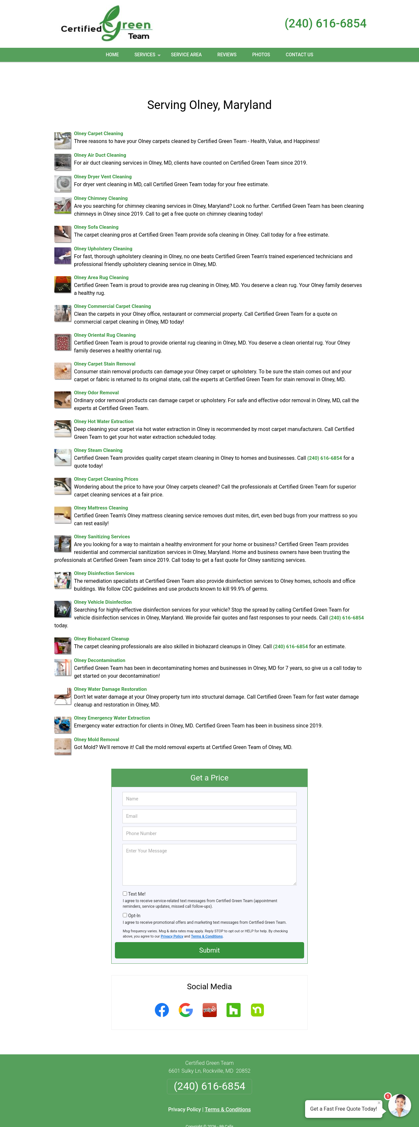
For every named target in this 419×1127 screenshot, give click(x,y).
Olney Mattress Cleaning (101, 487)
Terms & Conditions (207, 915)
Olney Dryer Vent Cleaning (103, 155)
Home (112, 54)
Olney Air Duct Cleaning (100, 134)
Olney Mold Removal (96, 718)
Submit (209, 929)
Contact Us (299, 54)
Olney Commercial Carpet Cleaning (112, 285)
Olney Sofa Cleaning (96, 206)
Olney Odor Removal (96, 371)
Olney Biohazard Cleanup (101, 617)
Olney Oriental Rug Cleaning (105, 314)
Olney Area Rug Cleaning (101, 256)
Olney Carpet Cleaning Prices (106, 458)
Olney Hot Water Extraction (103, 400)
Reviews (226, 54)
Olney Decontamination (99, 639)
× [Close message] (379, 1103)
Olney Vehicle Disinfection (103, 581)
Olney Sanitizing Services (102, 515)
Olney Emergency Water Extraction (112, 697)
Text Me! (136, 872)
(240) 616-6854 (325, 23)
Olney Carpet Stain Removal (105, 343)
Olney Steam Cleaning (98, 429)
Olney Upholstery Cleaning (103, 227)
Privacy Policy (172, 915)
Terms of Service (257, 1113)
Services (148, 57)
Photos (261, 54)
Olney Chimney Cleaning (101, 177)
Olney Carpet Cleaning (98, 112)
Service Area (186, 54)
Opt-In (134, 894)
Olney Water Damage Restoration (110, 668)
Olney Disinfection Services (104, 552)
